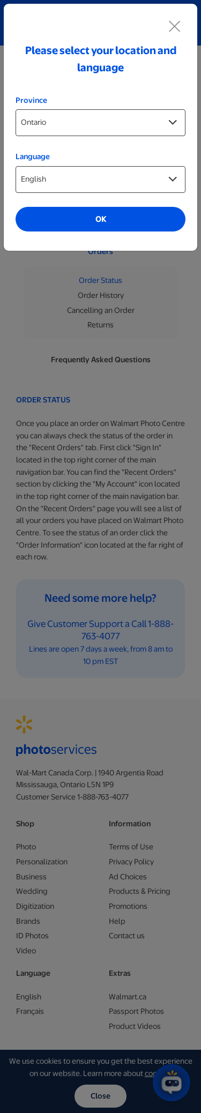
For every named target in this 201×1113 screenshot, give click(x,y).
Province (31, 100)
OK (100, 219)
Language (33, 156)
